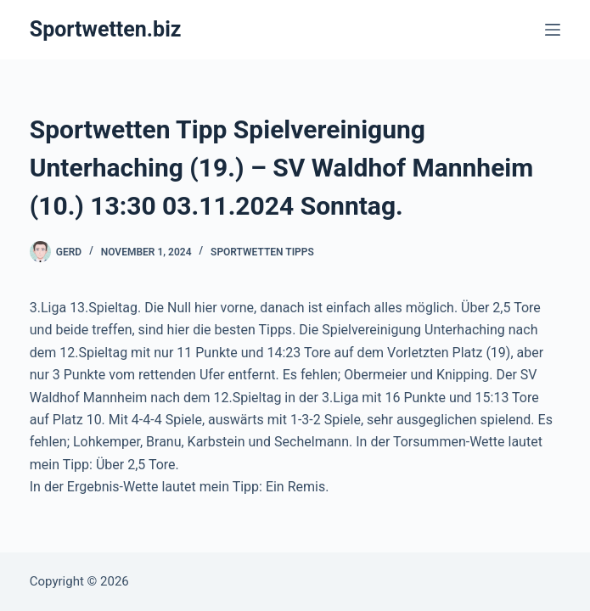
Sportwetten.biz (106, 29)
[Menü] (552, 29)
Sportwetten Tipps (262, 252)
